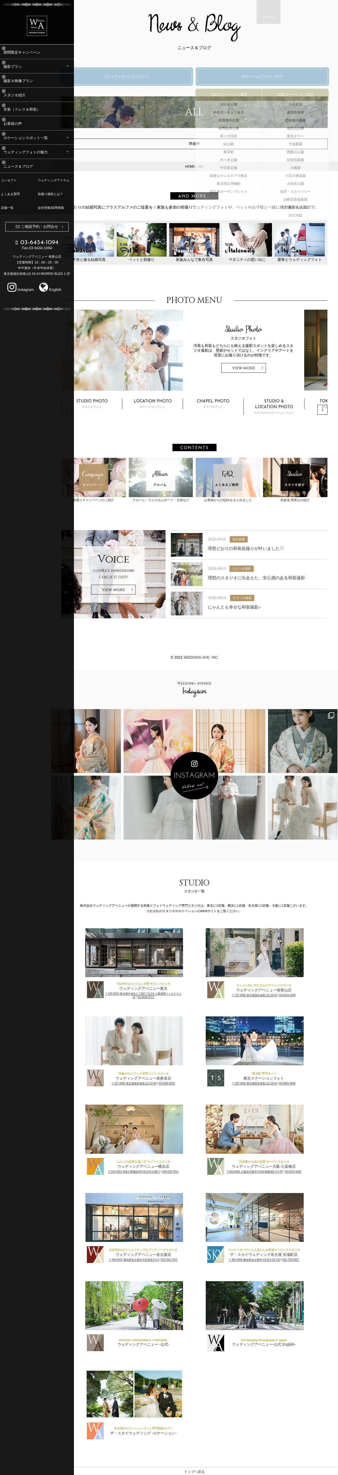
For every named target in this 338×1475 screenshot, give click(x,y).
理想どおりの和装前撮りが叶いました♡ (260, 547)
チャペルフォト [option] (236, 406)
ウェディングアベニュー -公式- (155, 1343)
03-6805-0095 (299, 1082)
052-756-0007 (302, 1258)
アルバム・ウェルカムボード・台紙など (175, 480)
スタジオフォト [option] (115, 406)
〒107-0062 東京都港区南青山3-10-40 (145, 1082)
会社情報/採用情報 (53, 208)
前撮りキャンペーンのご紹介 (113, 480)
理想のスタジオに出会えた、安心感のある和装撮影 (270, 576)
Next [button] (322, 412)
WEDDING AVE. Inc (212, 656)
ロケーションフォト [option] (176, 406)
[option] (205, 352)
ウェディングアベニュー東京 (155, 987)
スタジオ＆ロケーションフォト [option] (297, 409)
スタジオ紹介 (23, 95)
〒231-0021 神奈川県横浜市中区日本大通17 (145, 1170)
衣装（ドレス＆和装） (30, 109)
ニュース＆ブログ (26, 166)
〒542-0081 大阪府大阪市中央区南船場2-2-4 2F (266, 1170)
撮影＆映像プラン (26, 81)
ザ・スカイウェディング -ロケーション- (155, 1432)
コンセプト (10, 180)
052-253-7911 (181, 1258)
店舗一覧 (9, 208)
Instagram (20, 290)
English (50, 290)
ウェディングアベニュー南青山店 (275, 989)
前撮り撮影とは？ (52, 194)
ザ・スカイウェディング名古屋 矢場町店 (275, 1253)
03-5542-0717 (157, 995)
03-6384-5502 (178, 1082)
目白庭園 (252, 538)
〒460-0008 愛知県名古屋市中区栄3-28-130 (266, 1258)
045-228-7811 (182, 1170)
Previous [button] (89, 412)
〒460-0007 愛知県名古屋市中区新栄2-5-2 (145, 1258)
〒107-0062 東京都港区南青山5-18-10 (266, 993)
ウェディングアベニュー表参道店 (155, 1077)
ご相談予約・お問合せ (39, 226)
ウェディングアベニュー (275, 1343)
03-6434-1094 (299, 993)
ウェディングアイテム (55, 180)
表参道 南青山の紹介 (298, 480)
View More (266, 371)
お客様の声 (21, 123)
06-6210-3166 (305, 1170)
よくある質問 (12, 194)
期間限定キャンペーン (30, 52)
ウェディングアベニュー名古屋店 (155, 1253)
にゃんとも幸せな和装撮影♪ (248, 606)
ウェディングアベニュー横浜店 (155, 1165)
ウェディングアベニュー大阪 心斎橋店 (275, 1165)
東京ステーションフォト (275, 1077)
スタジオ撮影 (255, 567)
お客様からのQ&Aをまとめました (236, 480)
